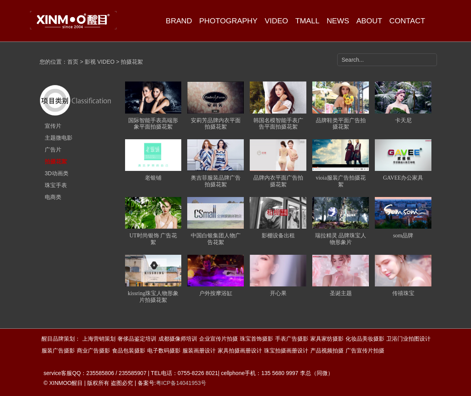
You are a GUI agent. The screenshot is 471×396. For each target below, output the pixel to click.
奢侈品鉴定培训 (137, 338)
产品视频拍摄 (327, 350)
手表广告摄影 (291, 338)
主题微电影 (58, 138)
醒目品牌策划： (61, 338)
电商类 (53, 197)
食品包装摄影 (128, 350)
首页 (72, 62)
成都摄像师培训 (177, 338)
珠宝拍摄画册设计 (286, 350)
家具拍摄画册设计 (240, 350)
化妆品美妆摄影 (365, 338)
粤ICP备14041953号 (181, 383)
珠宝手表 (56, 185)
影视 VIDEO (99, 62)
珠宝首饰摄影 (256, 338)
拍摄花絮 (56, 161)
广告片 (53, 149)
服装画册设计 (199, 350)
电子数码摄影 (163, 350)
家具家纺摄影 (327, 338)
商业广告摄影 (93, 350)
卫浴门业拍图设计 (408, 338)
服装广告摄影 (58, 350)
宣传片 (53, 126)
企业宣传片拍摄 (218, 338)
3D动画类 (56, 173)
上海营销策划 (99, 338)
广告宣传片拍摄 (365, 350)
